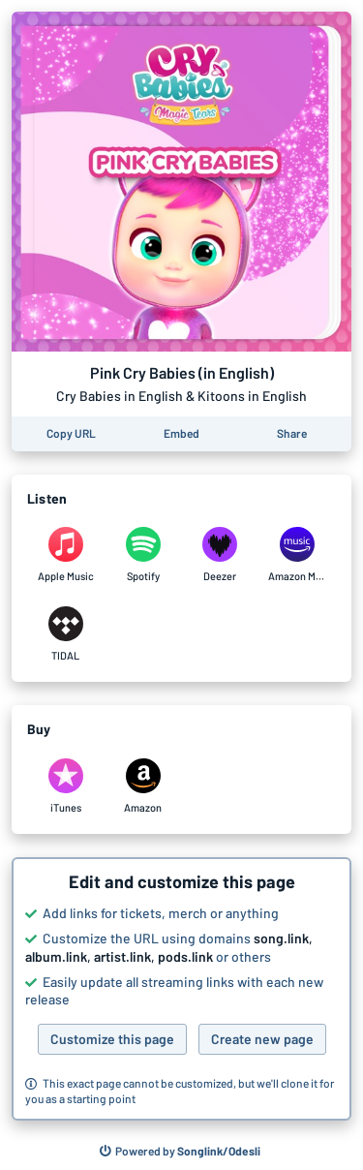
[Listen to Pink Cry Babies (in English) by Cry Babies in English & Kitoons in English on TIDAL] (66, 634)
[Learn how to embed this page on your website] (181, 433)
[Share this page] (291, 433)
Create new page (262, 1039)
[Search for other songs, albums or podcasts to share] (180, 1151)
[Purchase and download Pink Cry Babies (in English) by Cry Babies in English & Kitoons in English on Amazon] (143, 786)
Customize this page (112, 1039)
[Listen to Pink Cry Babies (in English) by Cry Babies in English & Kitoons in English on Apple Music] (66, 555)
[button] (181, 989)
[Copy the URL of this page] (71, 433)
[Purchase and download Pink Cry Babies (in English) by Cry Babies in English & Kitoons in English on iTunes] (66, 786)
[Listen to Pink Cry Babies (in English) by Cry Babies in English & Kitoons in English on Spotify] (143, 555)
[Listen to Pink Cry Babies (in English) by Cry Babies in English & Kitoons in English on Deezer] (220, 555)
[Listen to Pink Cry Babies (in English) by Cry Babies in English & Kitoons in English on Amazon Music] (297, 555)
